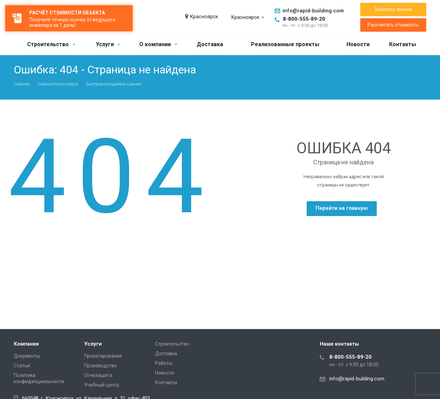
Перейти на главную (342, 208)
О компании (158, 44)
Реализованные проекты (285, 44)
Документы (27, 356)
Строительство (51, 44)
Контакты (402, 44)
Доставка (210, 44)
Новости (358, 44)
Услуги (108, 44)
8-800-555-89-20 (304, 19)
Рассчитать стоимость (393, 25)
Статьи (22, 365)
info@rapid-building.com (313, 11)
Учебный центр (101, 385)
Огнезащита (98, 375)
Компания (26, 344)
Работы (163, 363)
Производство (100, 365)
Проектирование (103, 356)
